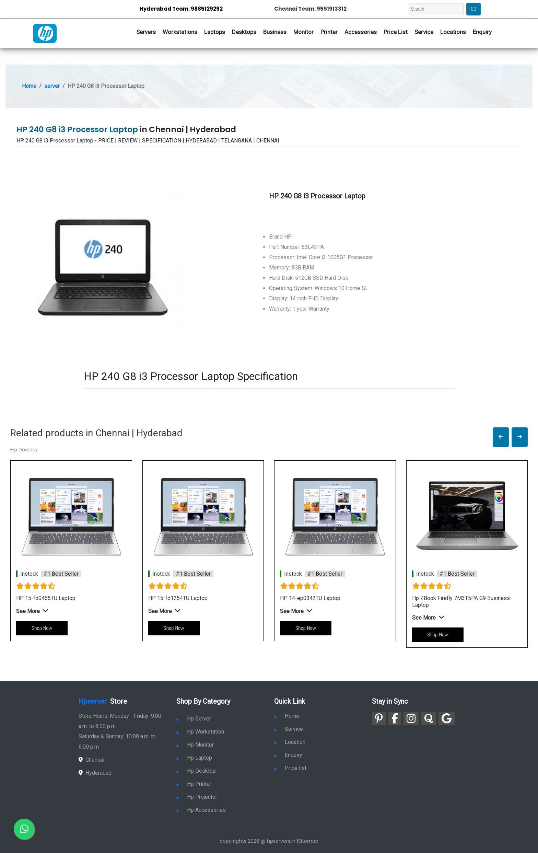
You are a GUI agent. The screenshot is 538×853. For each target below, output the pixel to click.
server (52, 86)
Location (289, 742)
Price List (396, 31)
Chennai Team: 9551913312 (310, 8)
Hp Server (193, 718)
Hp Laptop (194, 757)
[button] (501, 437)
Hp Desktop (196, 771)
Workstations (180, 31)
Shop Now (42, 628)
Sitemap (308, 841)
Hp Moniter (195, 744)
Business (274, 31)
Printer (329, 31)
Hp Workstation (200, 731)
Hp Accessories (201, 810)
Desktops (244, 31)
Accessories (360, 31)
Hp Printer (193, 784)
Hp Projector (196, 797)
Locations (453, 31)
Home (29, 86)
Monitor (303, 31)
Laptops (214, 31)
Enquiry (482, 31)
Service (423, 31)
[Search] (436, 9)
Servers (146, 31)
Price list (290, 768)
